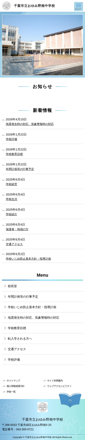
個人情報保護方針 (15, 386)
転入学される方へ (20, 338)
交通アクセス (14, 244)
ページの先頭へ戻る (70, 400)
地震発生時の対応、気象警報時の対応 (30, 124)
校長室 (12, 286)
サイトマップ (13, 380)
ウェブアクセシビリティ (59, 386)
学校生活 (11, 199)
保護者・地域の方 (17, 229)
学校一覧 (11, 391)
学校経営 (11, 184)
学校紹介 (11, 214)
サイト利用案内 (55, 380)
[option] (42, 45)
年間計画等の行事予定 (20, 169)
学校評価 (11, 139)
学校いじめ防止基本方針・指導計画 (28, 258)
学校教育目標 (14, 154)
